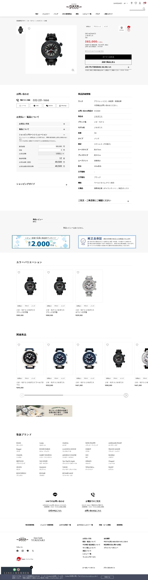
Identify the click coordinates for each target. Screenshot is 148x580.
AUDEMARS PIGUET (115, 444)
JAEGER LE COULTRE (69, 456)
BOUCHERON (21, 474)
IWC (87, 456)
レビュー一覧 (87, 554)
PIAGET (111, 468)
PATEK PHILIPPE (92, 444)
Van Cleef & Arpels (69, 462)
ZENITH (19, 468)
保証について (87, 551)
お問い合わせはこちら (93, 511)
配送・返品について (89, 542)
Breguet (18, 450)
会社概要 (107, 538)
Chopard (112, 462)
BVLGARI (42, 474)
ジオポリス (39, 21)
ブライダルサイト (109, 568)
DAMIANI (42, 468)
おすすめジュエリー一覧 (85, 525)
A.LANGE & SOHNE (69, 450)
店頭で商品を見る (108, 63)
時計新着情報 (29, 525)
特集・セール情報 (105, 525)
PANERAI (111, 456)
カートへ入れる (108, 57)
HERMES (88, 462)
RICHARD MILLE (67, 474)
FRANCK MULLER (114, 450)
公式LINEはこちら (55, 511)
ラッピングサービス (89, 557)
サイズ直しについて (89, 548)
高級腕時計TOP (20, 21)
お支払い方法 (87, 538)
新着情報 (120, 525)
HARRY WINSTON (45, 456)
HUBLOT (88, 450)
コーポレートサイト (88, 568)
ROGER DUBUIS (44, 450)
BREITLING (20, 462)
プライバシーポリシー (88, 576)
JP (125, 3)
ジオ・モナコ (30, 21)
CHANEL (19, 456)
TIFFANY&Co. (90, 468)
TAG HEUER (43, 462)
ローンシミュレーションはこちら (94, 51)
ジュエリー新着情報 (46, 525)
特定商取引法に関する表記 (112, 545)
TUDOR (69, 468)
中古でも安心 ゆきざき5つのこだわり (116, 542)
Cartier (42, 444)
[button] (126, 395)
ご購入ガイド (108, 14)
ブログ (97, 14)
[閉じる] (31, 567)
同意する (107, 577)
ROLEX (19, 444)
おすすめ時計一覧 (65, 525)
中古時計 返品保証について (91, 545)
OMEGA (65, 444)
